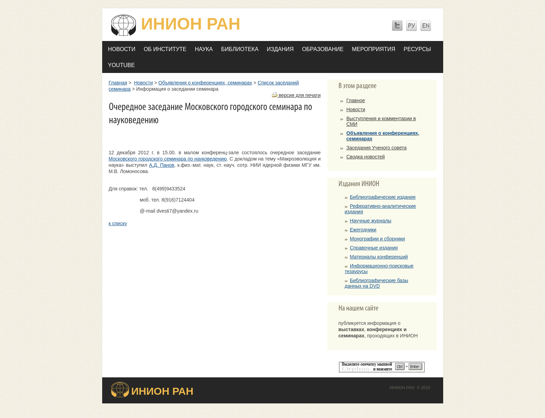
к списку (118, 223)
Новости (122, 49)
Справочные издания (374, 248)
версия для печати (296, 95)
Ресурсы (417, 49)
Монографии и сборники (377, 238)
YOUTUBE (121, 65)
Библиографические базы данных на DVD (376, 283)
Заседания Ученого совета (377, 147)
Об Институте (165, 49)
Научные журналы (370, 220)
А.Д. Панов (161, 165)
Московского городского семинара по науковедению (168, 159)
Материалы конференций (379, 257)
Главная (118, 82)
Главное (356, 100)
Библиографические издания (383, 197)
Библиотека (239, 49)
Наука (204, 49)
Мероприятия (373, 49)
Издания (280, 49)
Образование (323, 49)
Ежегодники (363, 229)
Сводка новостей (366, 156)
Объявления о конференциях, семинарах (205, 82)
